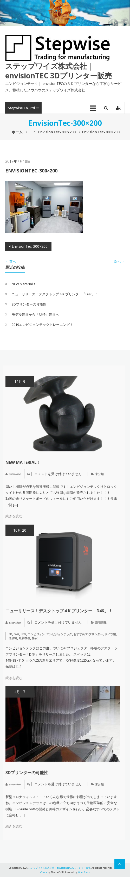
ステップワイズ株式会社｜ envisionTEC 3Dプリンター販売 (58, 70)
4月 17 (19, 691)
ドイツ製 (110, 634)
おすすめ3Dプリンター (88, 634)
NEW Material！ (24, 284)
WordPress (84, 872)
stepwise (15, 474)
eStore (43, 872)
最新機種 (24, 638)
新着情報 (101, 622)
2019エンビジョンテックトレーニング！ (42, 324)
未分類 (99, 474)
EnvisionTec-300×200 (30, 246)
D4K (16, 634)
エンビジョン (36, 634)
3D (10, 634)
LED (23, 634)
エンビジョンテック (59, 634)
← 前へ (10, 261)
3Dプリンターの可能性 (29, 304)
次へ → (119, 261)
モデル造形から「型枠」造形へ (35, 314)
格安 (34, 638)
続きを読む (13, 516)
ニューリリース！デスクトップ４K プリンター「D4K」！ (55, 294)
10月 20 (19, 530)
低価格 (13, 638)
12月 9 (19, 381)
